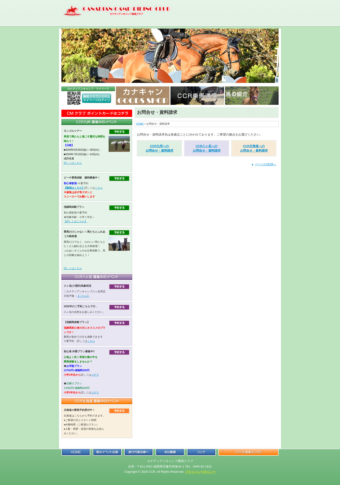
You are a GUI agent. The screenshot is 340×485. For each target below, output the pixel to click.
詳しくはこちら (73, 163)
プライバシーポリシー (200, 471)
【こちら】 (83, 295)
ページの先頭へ (265, 164)
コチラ (95, 374)
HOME (140, 123)
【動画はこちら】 (74, 187)
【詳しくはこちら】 (75, 221)
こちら (99, 187)
